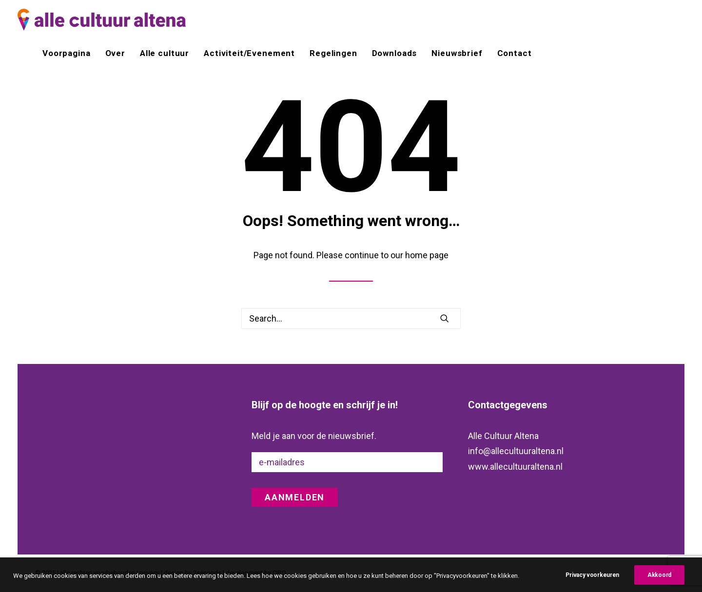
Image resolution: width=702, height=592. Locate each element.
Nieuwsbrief (456, 53)
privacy (149, 572)
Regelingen (333, 53)
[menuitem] (69, 53)
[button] (444, 318)
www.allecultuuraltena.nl (515, 466)
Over (115, 53)
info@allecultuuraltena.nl (516, 451)
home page (426, 255)
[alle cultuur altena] (102, 20)
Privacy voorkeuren (592, 582)
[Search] (351, 318)
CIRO (279, 572)
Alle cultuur (164, 53)
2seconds (207, 572)
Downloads (394, 53)
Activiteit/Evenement (249, 53)
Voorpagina (66, 53)
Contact (514, 53)
